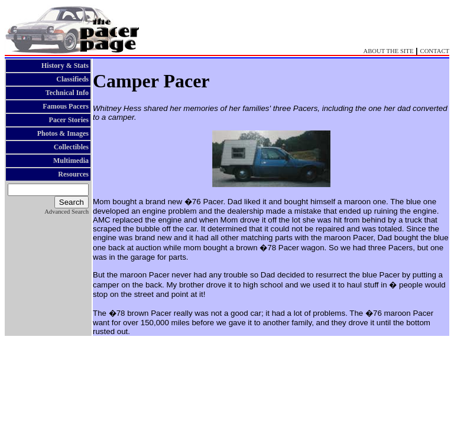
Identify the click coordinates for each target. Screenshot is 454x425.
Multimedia (71, 160)
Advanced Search (66, 211)
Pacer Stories (69, 120)
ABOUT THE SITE (389, 51)
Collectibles (71, 147)
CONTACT (434, 51)
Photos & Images (63, 133)
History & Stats (65, 65)
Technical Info (67, 93)
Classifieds (72, 79)
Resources (73, 174)
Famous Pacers (66, 106)
